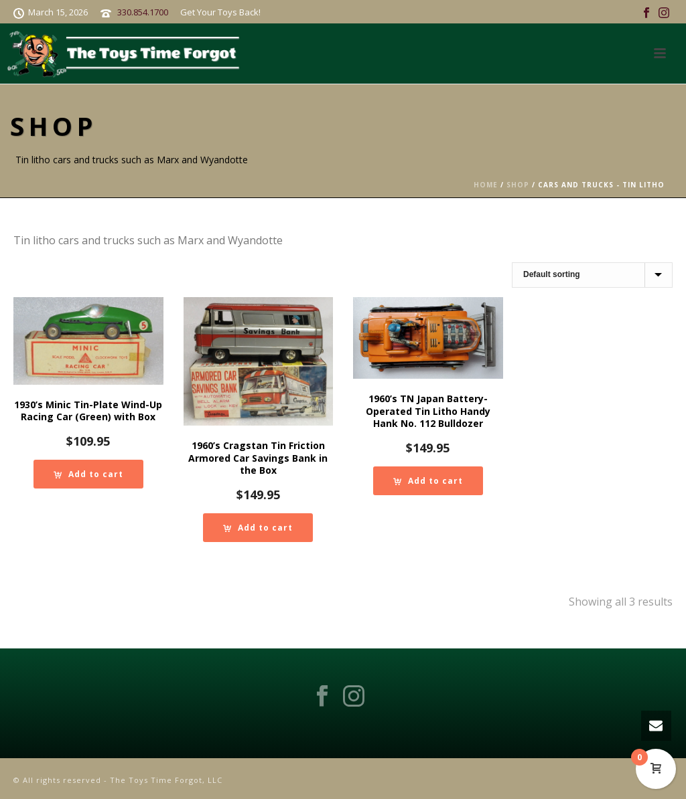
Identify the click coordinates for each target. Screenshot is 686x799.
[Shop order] (592, 275)
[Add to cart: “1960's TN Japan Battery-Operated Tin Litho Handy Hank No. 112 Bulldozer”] (428, 480)
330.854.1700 (142, 12)
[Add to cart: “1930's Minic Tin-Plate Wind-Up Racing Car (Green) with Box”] (88, 474)
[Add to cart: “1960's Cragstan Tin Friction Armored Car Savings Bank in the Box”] (258, 527)
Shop (517, 184)
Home (486, 184)
